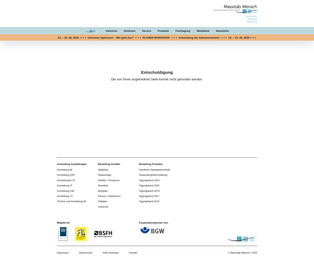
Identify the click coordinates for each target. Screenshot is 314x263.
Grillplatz (102, 201)
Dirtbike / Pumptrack (109, 180)
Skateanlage (104, 175)
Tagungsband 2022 (149, 185)
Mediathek (203, 30)
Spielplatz (103, 169)
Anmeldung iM (64, 169)
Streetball (103, 185)
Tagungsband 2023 (149, 180)
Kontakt (133, 253)
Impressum (63, 253)
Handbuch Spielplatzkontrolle (154, 169)
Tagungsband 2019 (149, 191)
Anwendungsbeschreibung (153, 175)
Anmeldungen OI (66, 180)
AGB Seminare (111, 253)
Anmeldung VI (64, 185)
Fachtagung (182, 30)
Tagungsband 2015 (149, 201)
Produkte (163, 30)
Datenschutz (86, 253)
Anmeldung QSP (66, 175)
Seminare (130, 30)
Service (146, 30)
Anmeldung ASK (65, 191)
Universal (103, 206)
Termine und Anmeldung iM (71, 201)
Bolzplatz (103, 191)
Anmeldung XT (65, 196)
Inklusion (111, 30)
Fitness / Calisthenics (109, 196)
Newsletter (222, 30)
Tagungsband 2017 (149, 196)
